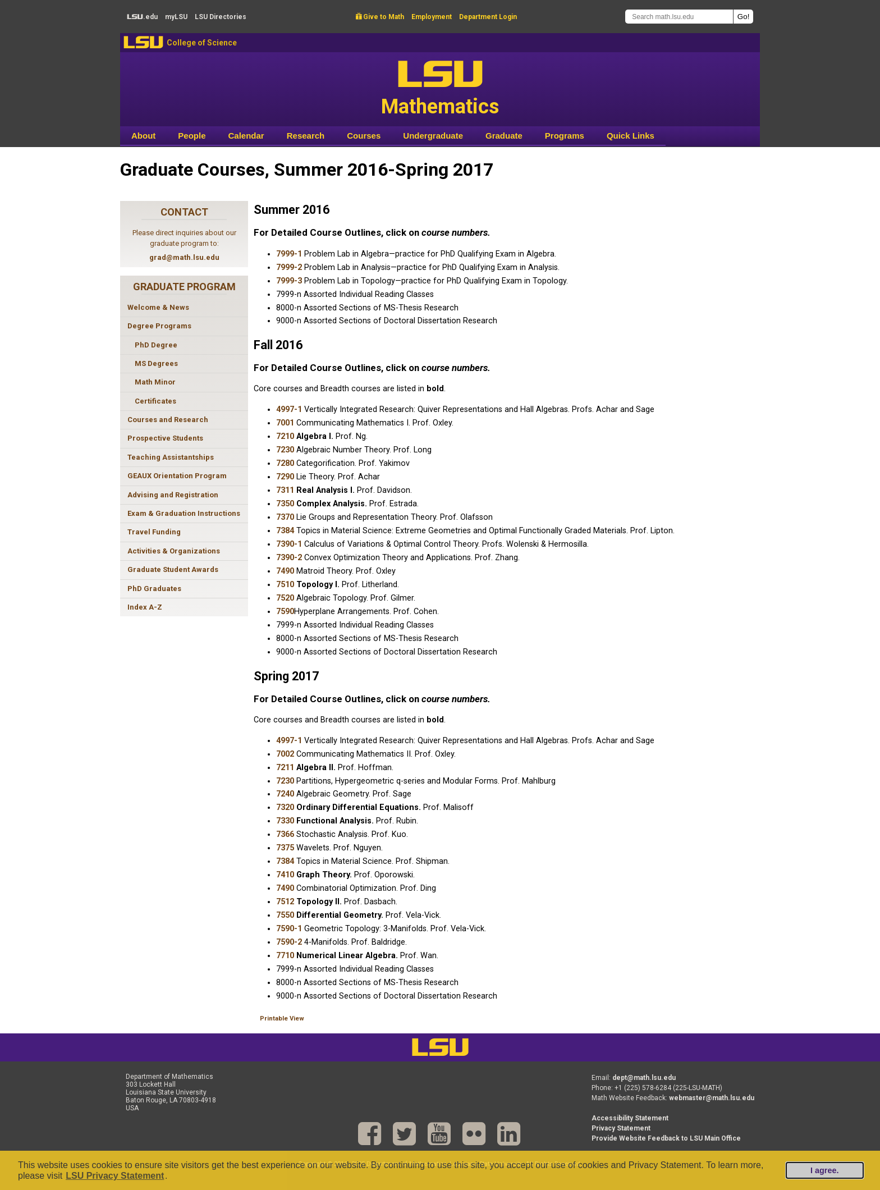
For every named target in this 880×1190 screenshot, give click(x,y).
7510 (285, 584)
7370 (285, 517)
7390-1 (289, 544)
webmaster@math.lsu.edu (711, 1098)
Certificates (155, 401)
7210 (285, 436)
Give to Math (380, 17)
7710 (285, 955)
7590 (285, 611)
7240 (285, 794)
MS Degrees (156, 363)
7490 (285, 571)
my (176, 17)
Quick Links (630, 135)
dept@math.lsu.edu (644, 1078)
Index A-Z (144, 607)
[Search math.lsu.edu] (679, 17)
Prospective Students (165, 438)
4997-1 (289, 409)
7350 (285, 504)
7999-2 (289, 267)
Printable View (282, 1018)
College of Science (202, 42)
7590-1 (289, 928)
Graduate (503, 135)
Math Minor (155, 382)
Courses (364, 135)
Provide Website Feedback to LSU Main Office (666, 1138)
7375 (285, 848)
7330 (285, 821)
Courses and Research (167, 419)
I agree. (824, 1170)
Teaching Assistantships (170, 457)
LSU (143, 42)
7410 (285, 875)
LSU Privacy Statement (115, 1175)
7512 (285, 902)
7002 (285, 754)
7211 (285, 767)
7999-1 (289, 254)
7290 (285, 477)
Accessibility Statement (630, 1118)
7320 (285, 807)
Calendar (246, 135)
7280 (285, 463)
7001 (285, 423)
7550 (285, 915)
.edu (142, 17)
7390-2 (289, 557)
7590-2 (289, 942)
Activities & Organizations (173, 551)
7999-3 (289, 281)
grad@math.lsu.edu (184, 257)
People (191, 135)
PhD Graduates (154, 588)
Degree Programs (159, 326)
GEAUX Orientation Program (177, 476)
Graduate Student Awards (172, 569)
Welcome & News (158, 307)
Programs (564, 135)
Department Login (488, 17)
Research (306, 135)
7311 (285, 490)
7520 (285, 598)
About (143, 135)
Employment (431, 17)
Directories (220, 17)
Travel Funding (154, 532)
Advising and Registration (172, 495)
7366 (285, 834)
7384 (285, 531)
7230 (285, 450)
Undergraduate (433, 135)
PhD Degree (156, 345)
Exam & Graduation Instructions (183, 513)
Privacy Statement (621, 1128)
